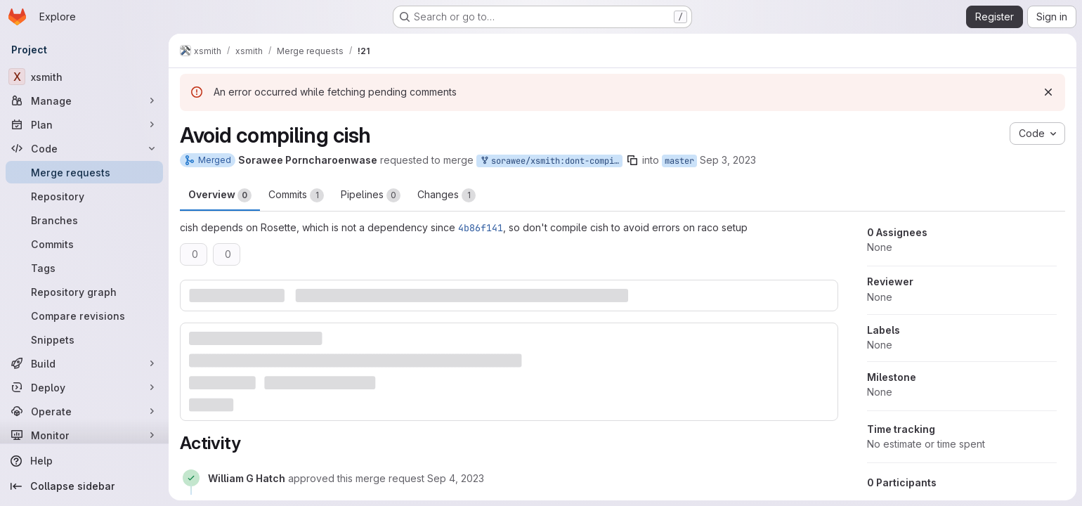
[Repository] (84, 196)
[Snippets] (84, 339)
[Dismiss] (1048, 92)
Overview (220, 195)
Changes (446, 195)
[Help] (84, 461)
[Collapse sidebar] (84, 486)
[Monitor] (84, 435)
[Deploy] (84, 387)
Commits (296, 195)
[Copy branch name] (632, 160)
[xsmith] (84, 76)
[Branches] (84, 220)
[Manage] (84, 100)
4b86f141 (480, 227)
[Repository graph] (84, 291)
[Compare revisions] (84, 315)
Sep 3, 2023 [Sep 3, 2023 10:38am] (728, 160)
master (679, 161)
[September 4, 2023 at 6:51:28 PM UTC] (455, 478)
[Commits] (84, 244)
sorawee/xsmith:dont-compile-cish (551, 161)
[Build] (84, 363)
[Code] (84, 148)
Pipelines (370, 195)
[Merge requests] (84, 172)
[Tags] (84, 268)
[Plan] (84, 124)
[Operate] (84, 411)
